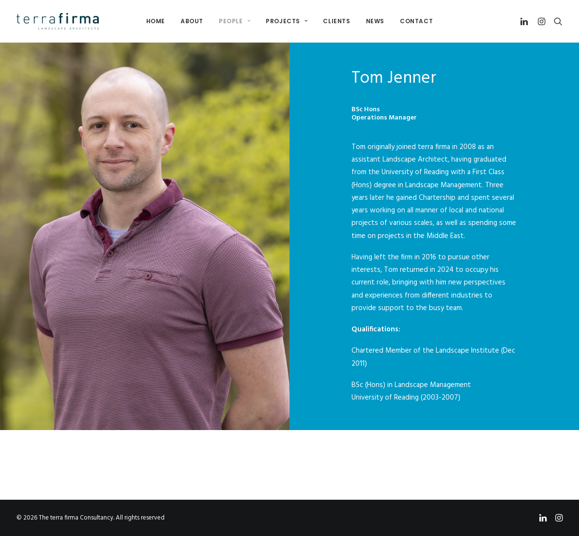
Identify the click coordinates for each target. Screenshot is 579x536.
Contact (416, 21)
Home (155, 21)
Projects (286, 21)
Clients (336, 21)
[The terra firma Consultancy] (57, 21)
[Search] (556, 21)
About (192, 21)
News (375, 21)
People (234, 21)
